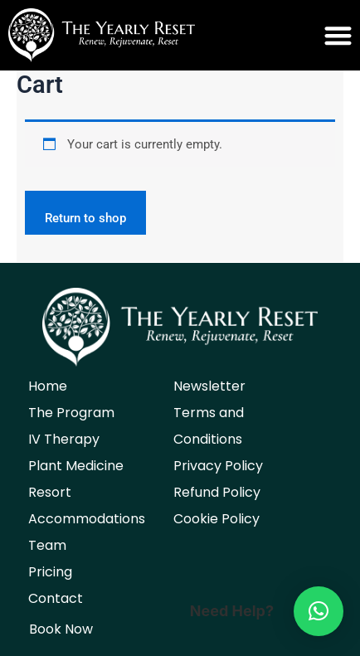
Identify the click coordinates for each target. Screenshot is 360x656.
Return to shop (85, 218)
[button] (270, 35)
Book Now (61, 629)
